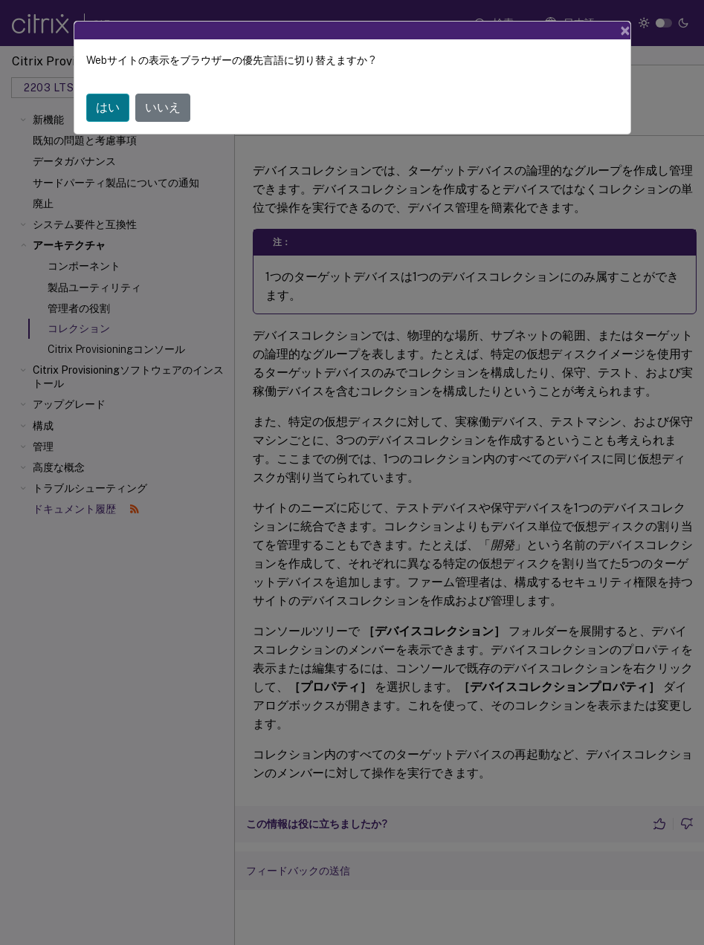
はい (108, 107)
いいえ (163, 107)
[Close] (625, 30)
